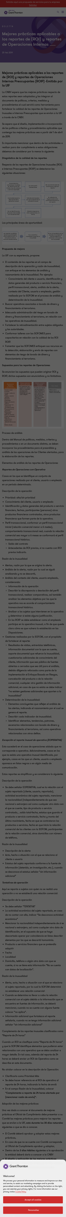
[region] (33, 1188)
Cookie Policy (20, 1191)
